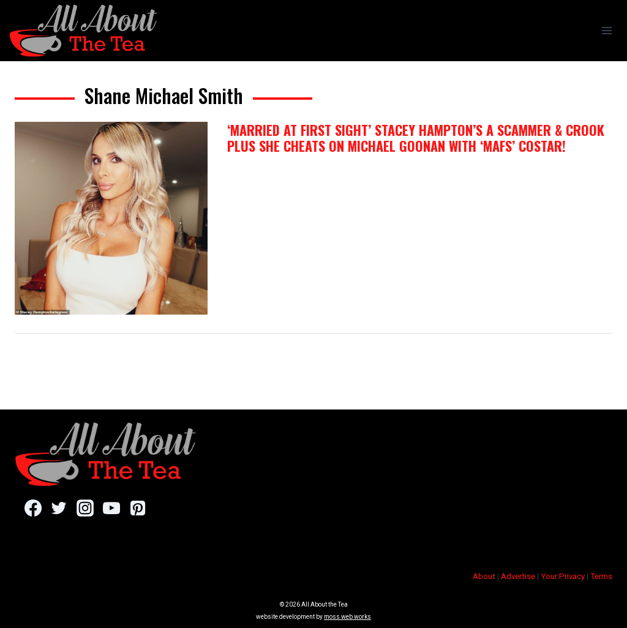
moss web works (347, 616)
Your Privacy (563, 576)
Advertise (518, 576)
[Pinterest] (137, 508)
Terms (601, 576)
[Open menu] (606, 30)
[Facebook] (33, 508)
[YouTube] (111, 508)
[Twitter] (59, 508)
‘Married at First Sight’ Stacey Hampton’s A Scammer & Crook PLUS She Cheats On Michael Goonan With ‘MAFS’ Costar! (415, 137)
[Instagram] (85, 508)
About (484, 576)
